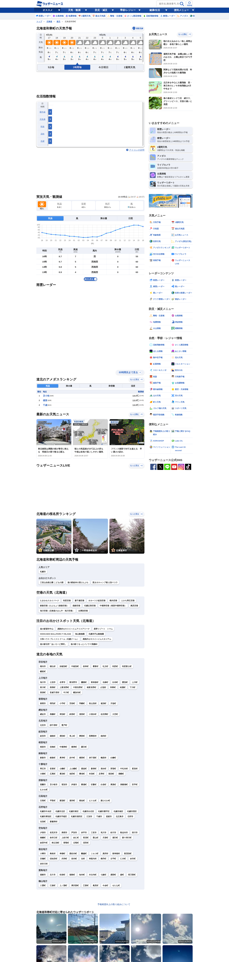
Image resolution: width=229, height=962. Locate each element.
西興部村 (93, 736)
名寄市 (62, 682)
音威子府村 (54, 692)
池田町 (72, 774)
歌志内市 (124, 832)
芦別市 (74, 832)
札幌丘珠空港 (90, 606)
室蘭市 (43, 784)
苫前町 (72, 703)
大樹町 (43, 774)
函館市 (43, 875)
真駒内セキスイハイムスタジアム (97, 639)
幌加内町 (77, 692)
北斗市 (52, 875)
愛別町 (125, 682)
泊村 (83, 859)
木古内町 (93, 875)
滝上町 (72, 736)
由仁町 (76, 838)
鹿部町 (113, 875)
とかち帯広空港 (128, 600)
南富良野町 (91, 687)
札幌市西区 (132, 811)
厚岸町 (62, 758)
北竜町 (76, 843)
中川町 (66, 692)
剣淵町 (123, 687)
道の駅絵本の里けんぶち (77, 582)
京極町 (43, 859)
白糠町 (113, 758)
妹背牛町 (44, 843)
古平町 (113, 859)
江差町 (52, 885)
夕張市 (43, 832)
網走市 (43, 714)
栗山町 (95, 838)
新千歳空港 (79, 600)
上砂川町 (65, 838)
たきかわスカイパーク (49, 600)
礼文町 (105, 666)
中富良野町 (78, 687)
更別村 (135, 769)
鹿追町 (84, 769)
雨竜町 (66, 843)
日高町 (43, 800)
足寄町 (101, 774)
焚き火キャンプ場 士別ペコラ (105, 582)
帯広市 (43, 769)
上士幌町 (73, 769)
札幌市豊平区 (104, 811)
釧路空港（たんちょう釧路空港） (54, 606)
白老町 (103, 784)
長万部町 (132, 875)
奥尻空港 (134, 606)
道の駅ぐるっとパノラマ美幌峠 (84, 644)
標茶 (45, 400)
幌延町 (43, 671)
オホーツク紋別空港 (96, 600)
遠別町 (103, 703)
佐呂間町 (104, 714)
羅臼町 (84, 747)
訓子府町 (53, 725)
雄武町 (103, 736)
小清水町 (93, 714)
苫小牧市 (53, 784)
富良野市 (73, 682)
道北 (58, 21)
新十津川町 (127, 838)
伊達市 (74, 784)
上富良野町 (64, 687)
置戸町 (64, 725)
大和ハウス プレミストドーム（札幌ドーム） (59, 639)
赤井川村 (44, 864)
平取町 (52, 800)
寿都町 (62, 853)
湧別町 (62, 736)
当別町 (43, 821)
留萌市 (43, 703)
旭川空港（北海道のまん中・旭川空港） (57, 611)
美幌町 (52, 714)
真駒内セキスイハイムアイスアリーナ (73, 629)
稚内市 (43, 666)
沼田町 (86, 843)
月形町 (105, 838)
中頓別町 (75, 666)
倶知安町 (53, 859)
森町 (122, 875)
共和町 (64, 859)
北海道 (49, 21)
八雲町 (43, 885)
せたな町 (116, 885)
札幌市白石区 (88, 811)
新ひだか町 (105, 800)
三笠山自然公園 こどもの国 (51, 582)
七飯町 (103, 875)
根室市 (43, 747)
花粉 (43, 134)
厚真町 (113, 784)
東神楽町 (94, 682)
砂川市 (113, 832)
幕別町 (62, 774)
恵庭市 (109, 816)
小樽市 (43, 853)
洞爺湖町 (124, 784)
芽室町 (113, 769)
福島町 (72, 875)
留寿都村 (116, 853)
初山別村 (93, 703)
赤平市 (84, 832)
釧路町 (52, 758)
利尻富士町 (127, 666)
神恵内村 (93, 859)
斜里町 (72, 714)
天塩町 (113, 703)
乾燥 (43, 127)
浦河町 (72, 800)
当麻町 (105, 682)
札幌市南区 (118, 811)
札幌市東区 (74, 811)
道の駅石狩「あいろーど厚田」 (53, 644)
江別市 (89, 816)
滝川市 (103, 832)
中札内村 (124, 769)
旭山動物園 (80, 634)
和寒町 (113, 687)
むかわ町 (44, 790)
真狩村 (105, 853)
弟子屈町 (93, 758)
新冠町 (62, 800)
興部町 (82, 736)
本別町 (92, 774)
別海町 (52, 747)
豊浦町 (84, 784)
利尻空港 (67, 600)
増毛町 (52, 703)
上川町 (135, 682)
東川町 (43, 687)
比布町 (115, 682)
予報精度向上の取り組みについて (113, 904)
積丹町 (103, 859)
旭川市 (43, 682)
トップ (39, 21)
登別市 (64, 784)
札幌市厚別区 (45, 816)
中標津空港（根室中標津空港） (113, 606)
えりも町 (93, 800)
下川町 (132, 687)
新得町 (94, 769)
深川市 (135, 832)
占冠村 (103, 687)
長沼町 (86, 838)
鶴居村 (103, 758)
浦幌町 (121, 774)
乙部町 (86, 885)
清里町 (82, 714)
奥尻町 (95, 885)
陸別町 (111, 774)
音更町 (52, 769)
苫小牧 (46, 396)
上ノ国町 (63, 885)
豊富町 (95, 666)
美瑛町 (52, 687)
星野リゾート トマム (103, 629)
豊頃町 (82, 774)
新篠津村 (53, 821)
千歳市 (99, 816)
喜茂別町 (128, 853)
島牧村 (52, 853)
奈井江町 (53, 838)
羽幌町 (82, 703)
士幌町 (62, 769)
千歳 (45, 405)
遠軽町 (52, 736)
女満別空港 (83, 611)
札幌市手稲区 (61, 816)
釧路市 (43, 758)
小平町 (62, 703)
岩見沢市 (53, 832)
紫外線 (42, 112)
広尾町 (52, 774)
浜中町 (72, 758)
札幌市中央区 (45, 811)
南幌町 (43, 838)
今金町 (105, 885)
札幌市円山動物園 (96, 634)
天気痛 (42, 119)
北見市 (43, 725)
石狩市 (130, 816)
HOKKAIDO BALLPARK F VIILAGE (55, 634)
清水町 (103, 769)
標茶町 (82, 758)
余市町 (133, 859)
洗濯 (43, 141)
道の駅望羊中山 (46, 629)
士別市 (52, 682)
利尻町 (115, 666)
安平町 (135, 784)
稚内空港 (113, 600)
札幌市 (43, 572)
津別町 (62, 714)
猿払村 (52, 666)
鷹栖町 (84, 682)
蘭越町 (84, 853)
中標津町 (63, 747)
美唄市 (64, 832)
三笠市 (94, 832)
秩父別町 (55, 843)
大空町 (115, 714)
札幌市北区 (60, 811)
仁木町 (123, 859)
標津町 (74, 747)
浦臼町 (115, 838)
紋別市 (43, 736)
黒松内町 (73, 853)
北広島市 (119, 816)
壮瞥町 (94, 784)
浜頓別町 (63, 666)
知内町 (82, 875)
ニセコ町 (94, 853)
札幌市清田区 (76, 816)
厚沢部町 (75, 885)
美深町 (43, 692)
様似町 (82, 800)
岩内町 (74, 859)
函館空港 (76, 606)
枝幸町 (86, 666)
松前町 (62, 875)
